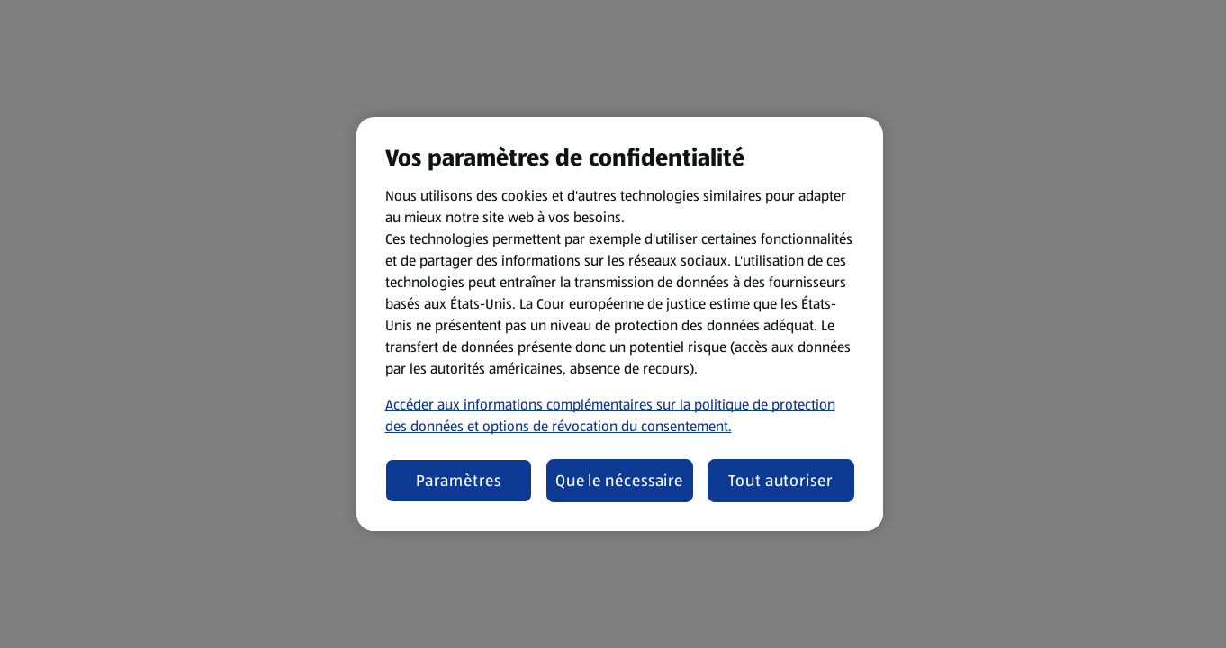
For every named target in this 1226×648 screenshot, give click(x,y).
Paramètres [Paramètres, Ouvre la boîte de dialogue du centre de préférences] (458, 480)
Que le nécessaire (619, 480)
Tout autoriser (780, 480)
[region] (619, 324)
